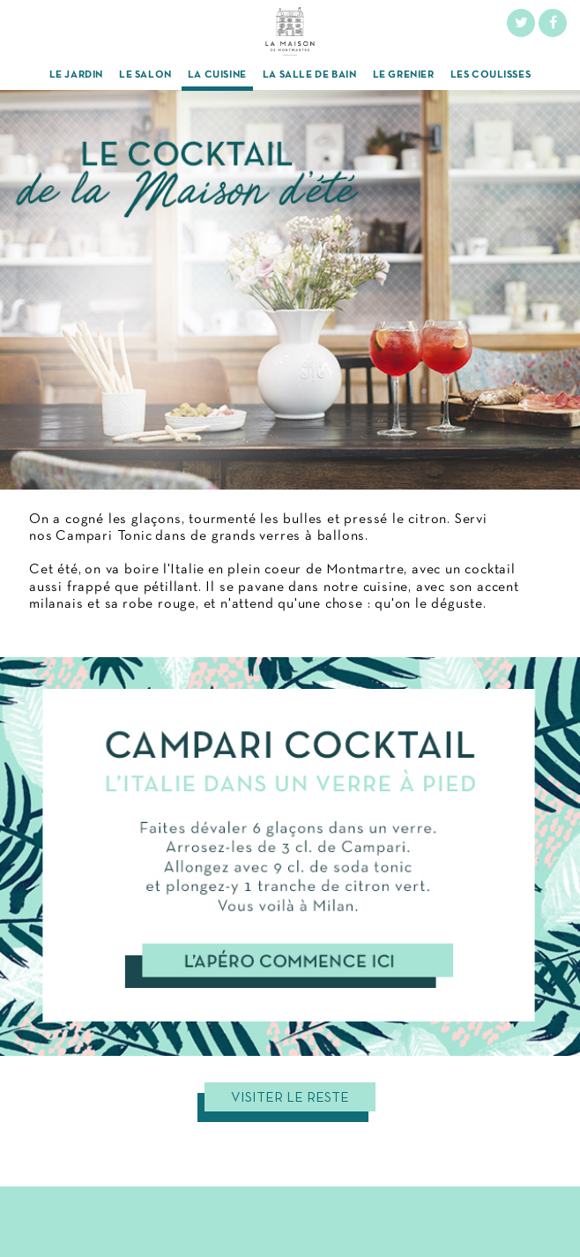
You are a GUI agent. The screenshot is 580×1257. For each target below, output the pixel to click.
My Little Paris (290, 1237)
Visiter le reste (290, 1098)
